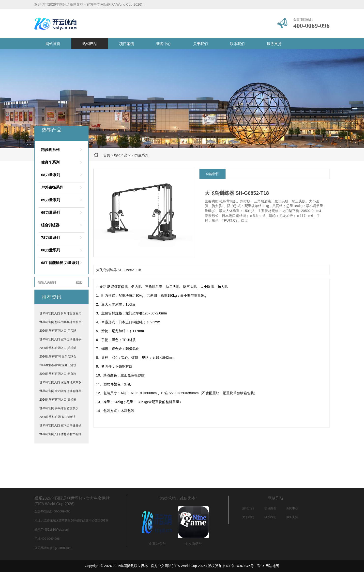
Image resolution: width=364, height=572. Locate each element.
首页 (106, 155)
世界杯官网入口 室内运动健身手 (60, 339)
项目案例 (126, 44)
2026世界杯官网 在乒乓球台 (57, 356)
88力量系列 (50, 250)
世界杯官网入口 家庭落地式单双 (60, 382)
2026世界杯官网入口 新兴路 (57, 374)
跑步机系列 (50, 149)
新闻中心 (163, 44)
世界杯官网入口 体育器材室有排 (60, 434)
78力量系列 (50, 237)
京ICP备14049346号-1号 (241, 566)
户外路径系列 (52, 187)
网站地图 (272, 566)
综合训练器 (50, 225)
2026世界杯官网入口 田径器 (57, 399)
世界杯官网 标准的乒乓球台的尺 (60, 322)
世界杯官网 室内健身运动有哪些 (60, 391)
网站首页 (53, 44)
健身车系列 (50, 162)
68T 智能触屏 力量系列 (60, 263)
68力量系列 (139, 155)
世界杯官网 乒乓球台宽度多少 (58, 408)
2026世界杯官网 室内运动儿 (57, 417)
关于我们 (200, 44)
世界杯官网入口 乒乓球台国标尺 (60, 313)
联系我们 (237, 44)
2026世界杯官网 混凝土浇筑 (57, 365)
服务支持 (274, 44)
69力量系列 (50, 212)
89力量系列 (50, 200)
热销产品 (89, 44)
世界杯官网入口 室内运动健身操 (60, 425)
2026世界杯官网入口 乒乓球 (57, 330)
